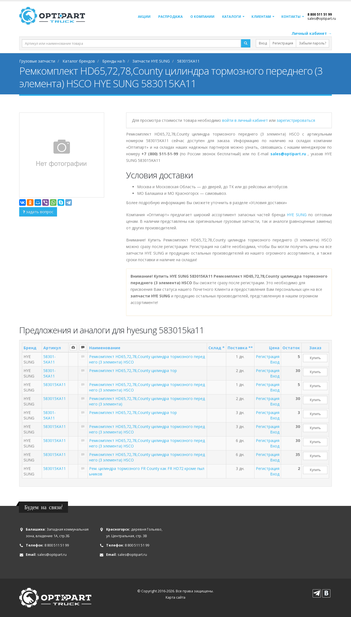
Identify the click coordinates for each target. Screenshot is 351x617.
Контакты (291, 16)
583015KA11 (54, 384)
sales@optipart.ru (321, 18)
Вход (263, 43)
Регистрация (283, 43)
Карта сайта (175, 597)
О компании (202, 16)
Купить (315, 358)
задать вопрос (38, 211)
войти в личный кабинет (245, 120)
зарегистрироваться (296, 120)
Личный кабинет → (311, 33)
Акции (144, 16)
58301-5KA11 (49, 359)
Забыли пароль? (312, 43)
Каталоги (231, 16)
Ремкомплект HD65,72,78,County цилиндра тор (133, 370)
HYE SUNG (297, 214)
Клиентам (261, 16)
